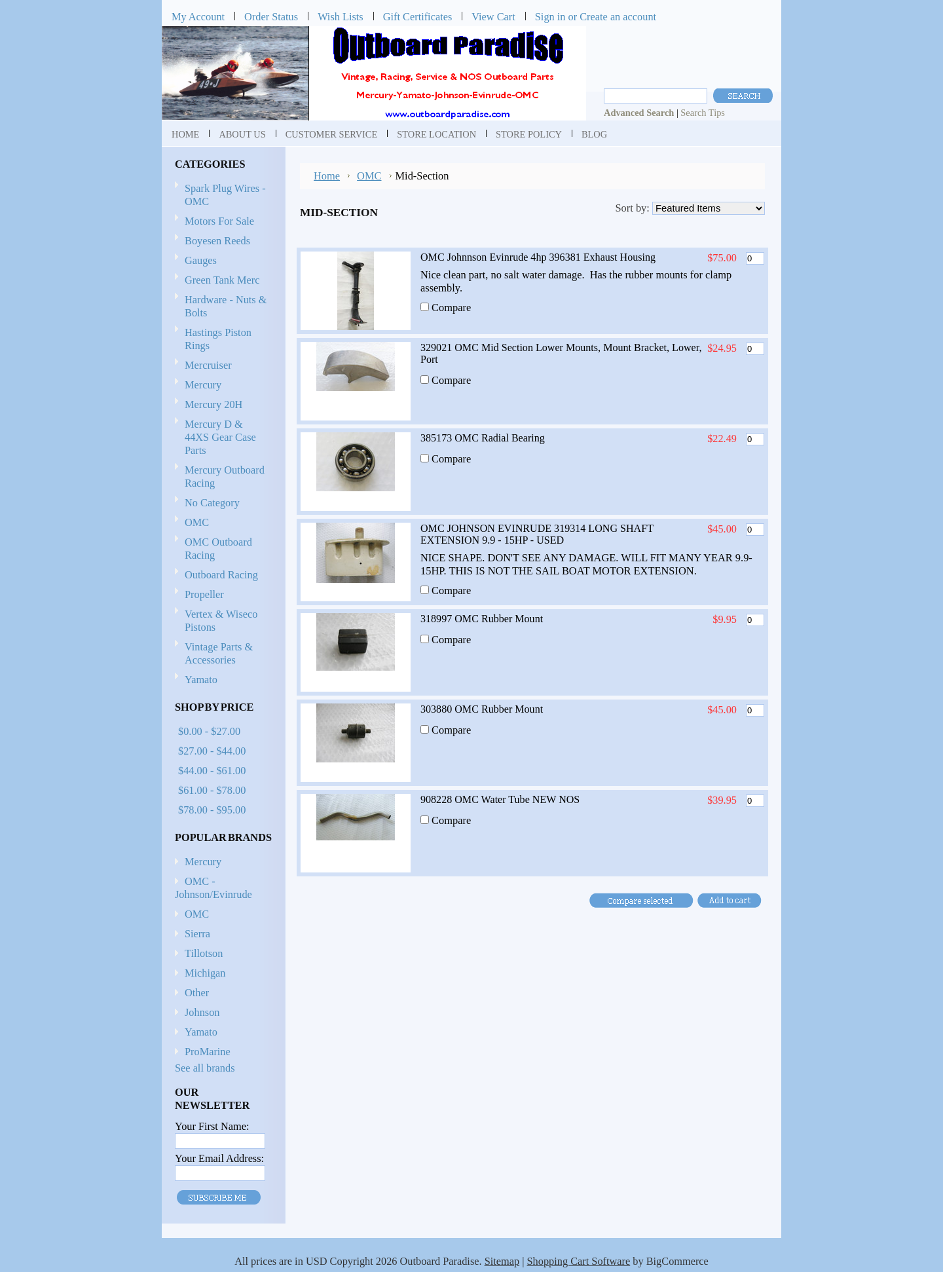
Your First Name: (212, 1126)
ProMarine (208, 1051)
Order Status (271, 16)
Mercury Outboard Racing (225, 476)
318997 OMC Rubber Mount (481, 618)
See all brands (205, 1068)
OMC (221, 523)
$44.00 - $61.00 (212, 770)
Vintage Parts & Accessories (219, 653)
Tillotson (204, 953)
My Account (198, 16)
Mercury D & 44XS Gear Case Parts (220, 437)
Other (197, 992)
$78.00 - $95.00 (212, 810)
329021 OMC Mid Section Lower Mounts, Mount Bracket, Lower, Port (560, 353)
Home (327, 176)
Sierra (197, 933)
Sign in (550, 16)
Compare (451, 307)
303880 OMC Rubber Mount (481, 709)
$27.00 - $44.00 (212, 751)
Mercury (221, 385)
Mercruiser (221, 366)
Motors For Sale (219, 221)
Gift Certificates (418, 16)
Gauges (201, 260)
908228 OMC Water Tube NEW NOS (500, 799)
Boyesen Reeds (217, 240)
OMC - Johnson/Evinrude (213, 888)
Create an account (618, 16)
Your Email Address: (219, 1158)
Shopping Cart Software (579, 1261)
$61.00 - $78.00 (212, 790)
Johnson (202, 1012)
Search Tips (702, 112)
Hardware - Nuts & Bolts (226, 306)
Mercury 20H (213, 404)
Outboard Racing (221, 575)
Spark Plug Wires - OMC (225, 195)
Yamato (201, 679)
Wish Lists (340, 16)
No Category (212, 502)
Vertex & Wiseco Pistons (221, 620)
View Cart (493, 16)
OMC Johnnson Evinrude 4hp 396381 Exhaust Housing (538, 257)
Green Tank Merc (222, 280)
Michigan (205, 973)
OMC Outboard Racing (218, 548)
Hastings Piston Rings (218, 339)
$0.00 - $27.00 (209, 731)
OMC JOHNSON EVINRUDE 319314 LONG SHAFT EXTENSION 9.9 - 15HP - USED (537, 534)
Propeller (221, 595)
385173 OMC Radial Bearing (482, 437)
